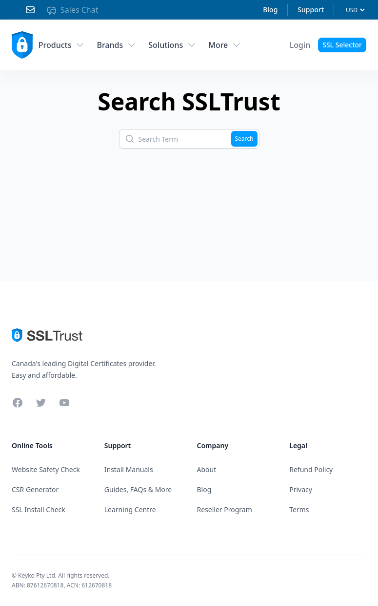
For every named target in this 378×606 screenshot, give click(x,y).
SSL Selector (342, 44)
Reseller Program (224, 509)
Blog (270, 9)
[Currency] (355, 10)
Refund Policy (311, 469)
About (207, 469)
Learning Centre (130, 509)
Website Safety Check (46, 469)
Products (62, 45)
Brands (117, 45)
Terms (299, 509)
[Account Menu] (300, 45)
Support (311, 9)
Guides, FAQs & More (138, 489)
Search (244, 138)
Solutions (172, 45)
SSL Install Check (38, 509)
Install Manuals (128, 469)
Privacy (300, 489)
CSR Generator (35, 489)
